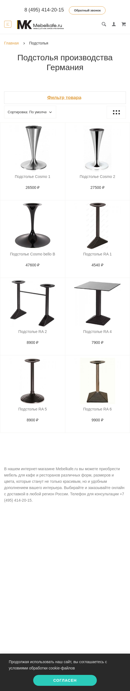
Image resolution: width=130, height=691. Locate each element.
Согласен (65, 680)
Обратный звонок (87, 10)
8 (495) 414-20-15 (44, 10)
